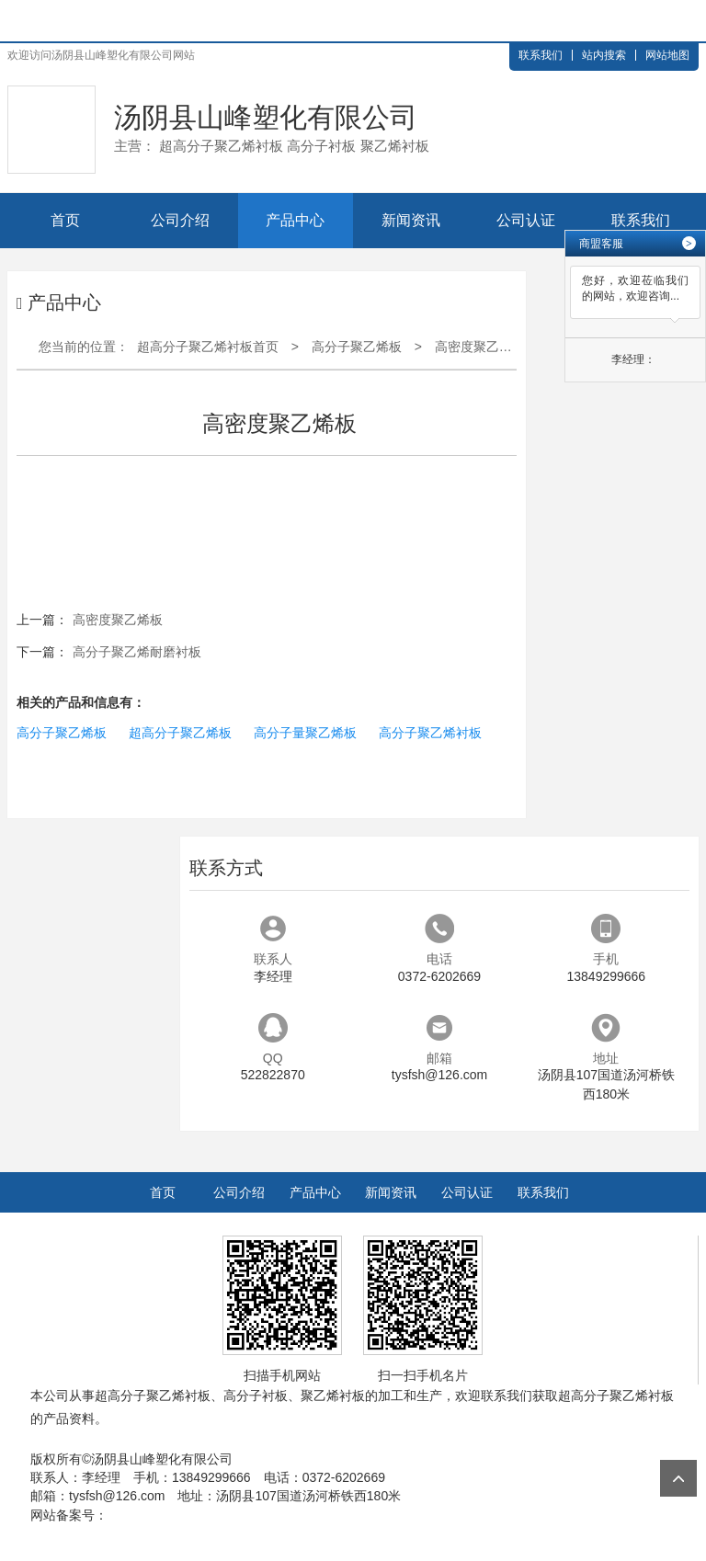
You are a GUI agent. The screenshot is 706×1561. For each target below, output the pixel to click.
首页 (65, 220)
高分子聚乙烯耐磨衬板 (137, 651)
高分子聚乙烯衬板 (430, 732)
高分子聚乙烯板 (357, 346)
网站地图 (667, 55)
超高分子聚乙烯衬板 (153, 1395)
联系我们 (540, 55)
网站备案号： (69, 1515)
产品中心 (295, 220)
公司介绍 (180, 220)
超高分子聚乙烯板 (180, 732)
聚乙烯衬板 (333, 1395)
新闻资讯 (410, 220)
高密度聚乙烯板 (480, 346)
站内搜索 (604, 55)
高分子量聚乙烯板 (305, 732)
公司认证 (525, 220)
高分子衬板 (255, 1395)
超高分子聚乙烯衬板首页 (208, 346)
